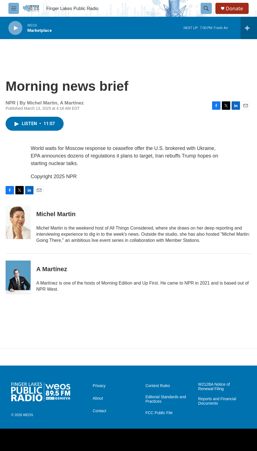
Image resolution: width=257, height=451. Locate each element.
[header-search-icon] (206, 8)
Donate (234, 8)
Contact (99, 411)
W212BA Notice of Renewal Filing (214, 386)
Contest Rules (157, 386)
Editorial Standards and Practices (165, 399)
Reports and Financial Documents (217, 401)
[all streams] (249, 28)
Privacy (99, 386)
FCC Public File (158, 413)
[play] (15, 28)
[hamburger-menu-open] (13, 8)
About (98, 398)
